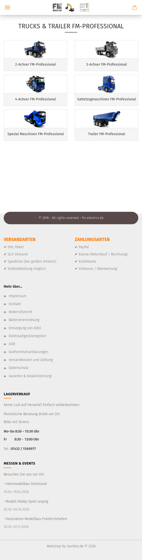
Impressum (17, 296)
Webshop (54, 546)
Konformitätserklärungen (28, 352)
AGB (12, 344)
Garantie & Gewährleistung (30, 376)
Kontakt (15, 304)
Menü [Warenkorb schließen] (7, 7)
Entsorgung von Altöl (25, 328)
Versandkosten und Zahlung (31, 360)
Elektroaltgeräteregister (27, 336)
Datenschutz (18, 368)
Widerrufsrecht (20, 312)
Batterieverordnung (24, 320)
